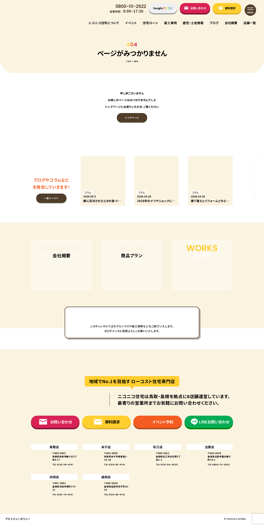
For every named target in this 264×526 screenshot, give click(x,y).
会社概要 (231, 23)
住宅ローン (150, 23)
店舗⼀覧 (249, 23)
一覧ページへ (51, 198)
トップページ (132, 117)
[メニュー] (250, 10)
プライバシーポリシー (17, 521)
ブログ (214, 23)
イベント (131, 23)
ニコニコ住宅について (103, 23)
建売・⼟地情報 (193, 23)
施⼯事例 (170, 23)
